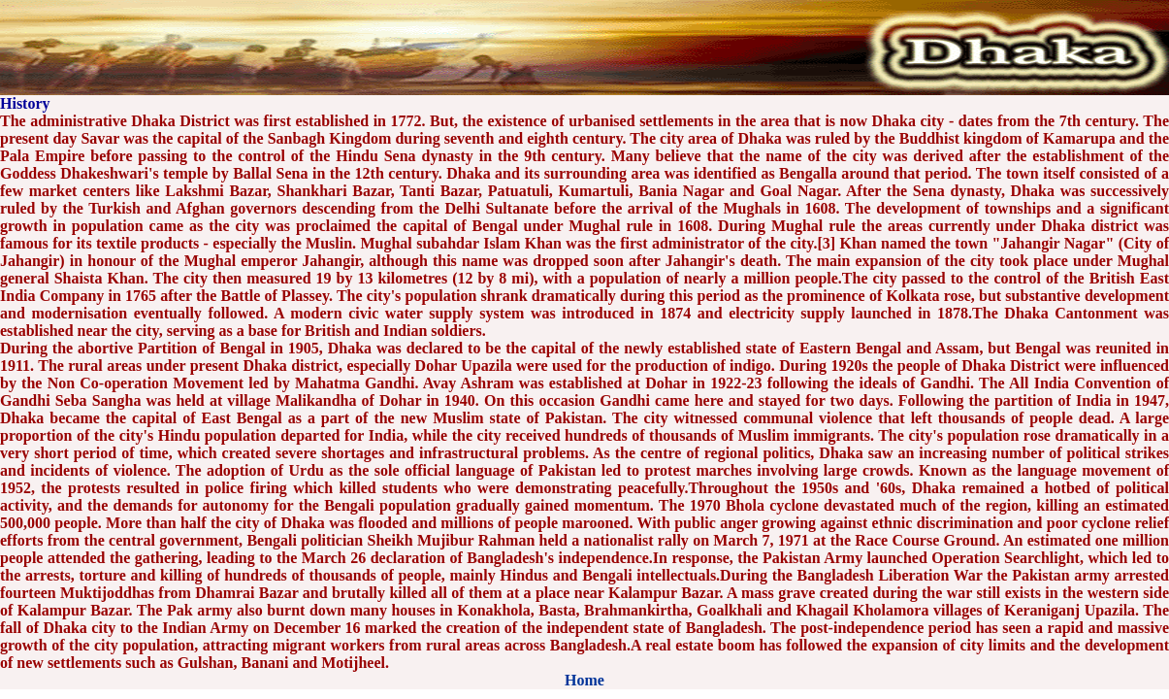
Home (584, 680)
